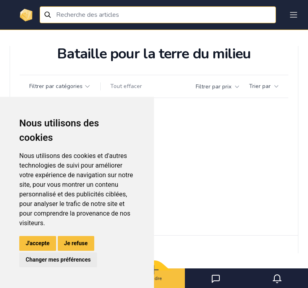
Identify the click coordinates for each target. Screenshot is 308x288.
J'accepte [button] (38, 243)
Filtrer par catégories (60, 86)
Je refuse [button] (76, 243)
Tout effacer (126, 86)
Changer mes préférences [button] (58, 259)
